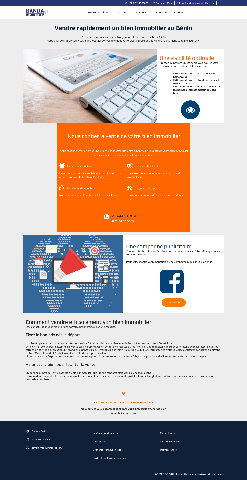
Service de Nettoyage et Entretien (109, 458)
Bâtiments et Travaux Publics (107, 449)
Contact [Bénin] (167, 433)
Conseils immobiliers (170, 441)
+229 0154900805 (136, 3)
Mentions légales (168, 449)
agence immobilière (66, 40)
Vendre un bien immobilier (106, 433)
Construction (99, 441)
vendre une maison (110, 37)
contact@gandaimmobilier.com (196, 3)
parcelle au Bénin (155, 37)
